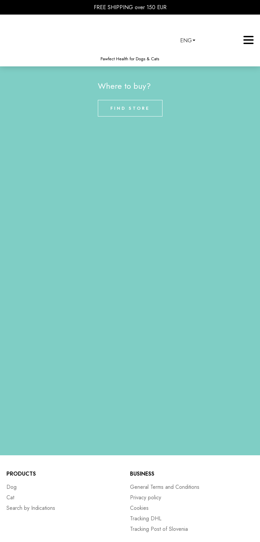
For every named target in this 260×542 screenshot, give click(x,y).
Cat (10, 497)
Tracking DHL (145, 518)
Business (142, 474)
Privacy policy (145, 497)
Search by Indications (30, 508)
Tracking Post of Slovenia (159, 529)
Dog (11, 487)
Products (21, 474)
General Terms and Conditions (164, 487)
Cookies (139, 508)
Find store (130, 108)
